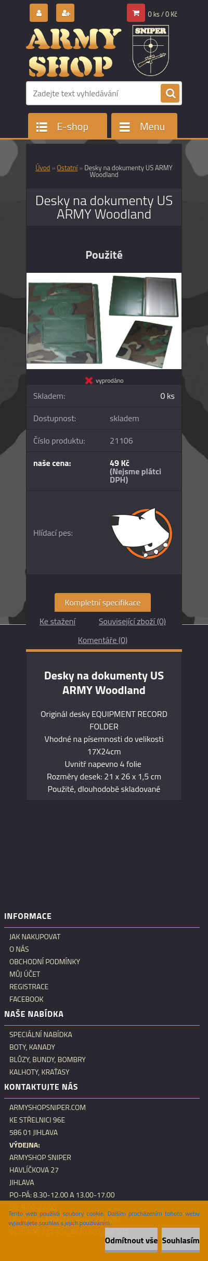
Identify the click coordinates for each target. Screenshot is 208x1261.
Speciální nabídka (40, 1034)
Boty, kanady (32, 1047)
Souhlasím (181, 1240)
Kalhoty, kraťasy (39, 1072)
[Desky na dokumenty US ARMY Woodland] (104, 277)
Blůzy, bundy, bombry (47, 1059)
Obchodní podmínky (44, 961)
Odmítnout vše (131, 1240)
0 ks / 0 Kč (163, 14)
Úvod (42, 167)
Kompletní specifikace (103, 602)
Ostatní (67, 167)
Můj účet (24, 974)
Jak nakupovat (34, 936)
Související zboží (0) (132, 621)
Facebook (26, 999)
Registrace (28, 986)
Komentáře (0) (102, 640)
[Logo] (97, 51)
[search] (170, 94)
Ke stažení (57, 621)
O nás (19, 949)
